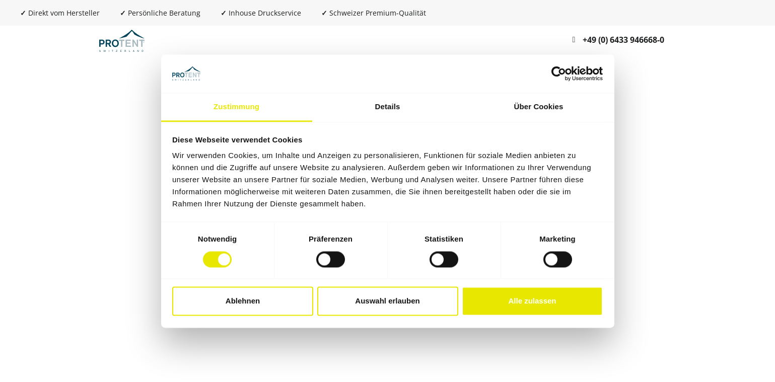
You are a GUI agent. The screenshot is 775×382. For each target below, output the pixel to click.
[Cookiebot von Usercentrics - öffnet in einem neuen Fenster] (559, 73)
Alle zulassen (532, 301)
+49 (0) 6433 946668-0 (623, 39)
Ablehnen (243, 301)
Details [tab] (387, 107)
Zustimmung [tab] (236, 107)
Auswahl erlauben (387, 301)
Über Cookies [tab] (538, 107)
